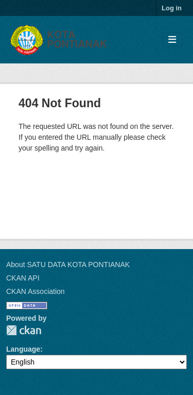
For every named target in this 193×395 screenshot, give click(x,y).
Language (23, 349)
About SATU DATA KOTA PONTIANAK (68, 264)
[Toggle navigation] (172, 39)
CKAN (23, 330)
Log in (172, 8)
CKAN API (23, 278)
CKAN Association (35, 291)
